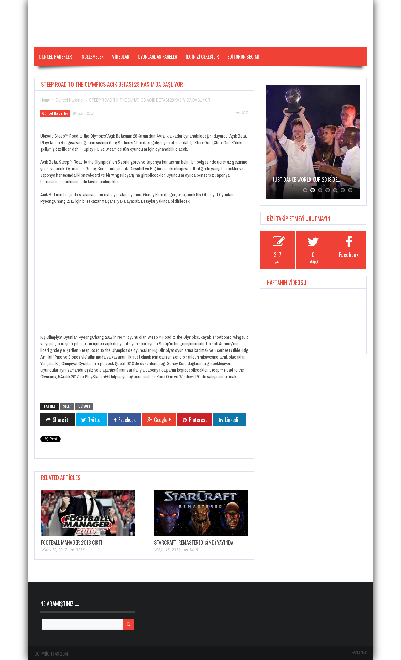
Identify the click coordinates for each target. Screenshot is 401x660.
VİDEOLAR (120, 56)
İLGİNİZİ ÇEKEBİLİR (202, 56)
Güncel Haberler (55, 56)
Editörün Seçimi (243, 56)
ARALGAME (359, 653)
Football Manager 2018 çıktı (71, 542)
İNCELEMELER (92, 56)
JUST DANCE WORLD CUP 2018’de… (306, 179)
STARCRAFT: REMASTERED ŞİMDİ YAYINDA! (194, 542)
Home (45, 100)
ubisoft (84, 406)
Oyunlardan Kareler (157, 56)
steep (67, 406)
